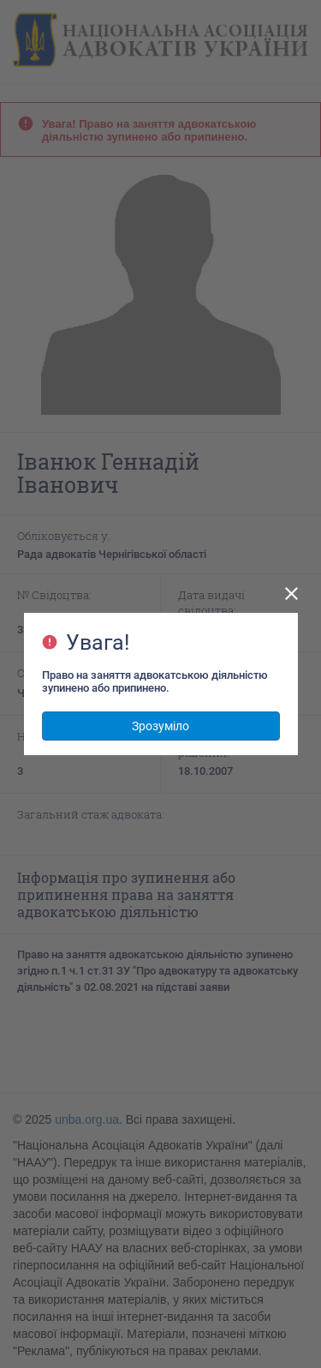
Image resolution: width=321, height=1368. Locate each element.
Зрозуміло (160, 726)
